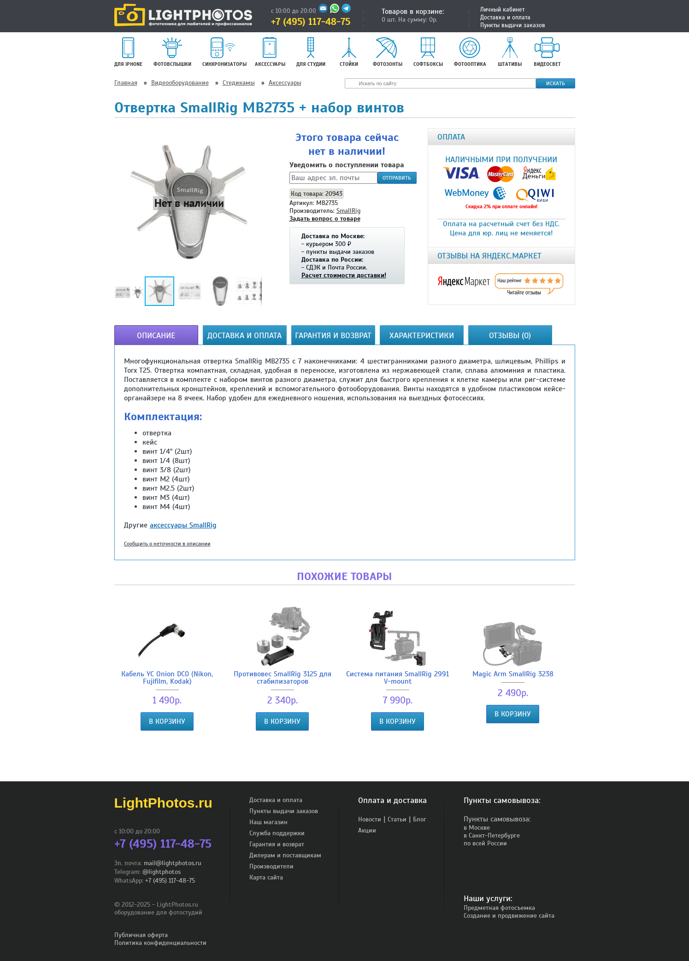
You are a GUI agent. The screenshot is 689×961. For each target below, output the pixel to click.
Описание (156, 335)
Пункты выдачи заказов (512, 25)
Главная (125, 83)
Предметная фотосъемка (499, 908)
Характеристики (421, 335)
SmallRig (348, 211)
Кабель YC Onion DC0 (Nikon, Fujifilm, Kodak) (167, 646)
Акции (367, 830)
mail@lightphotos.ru (172, 863)
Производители (271, 866)
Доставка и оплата (505, 17)
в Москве (477, 828)
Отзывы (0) (510, 335)
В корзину (167, 721)
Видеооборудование (180, 83)
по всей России (485, 843)
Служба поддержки (277, 833)
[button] (189, 202)
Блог (419, 819)
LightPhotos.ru (163, 802)
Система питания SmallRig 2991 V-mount (398, 646)
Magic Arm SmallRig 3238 (513, 642)
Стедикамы (239, 83)
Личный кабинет (502, 9)
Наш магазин (268, 822)
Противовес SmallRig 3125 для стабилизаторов (283, 646)
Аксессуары (285, 83)
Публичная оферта (141, 935)
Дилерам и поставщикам (285, 855)
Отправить (397, 178)
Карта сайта (266, 877)
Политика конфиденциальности (160, 943)
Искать (555, 83)
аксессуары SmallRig (183, 525)
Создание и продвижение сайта (509, 916)
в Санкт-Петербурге (492, 835)
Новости (369, 819)
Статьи (397, 819)
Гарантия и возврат (333, 335)
